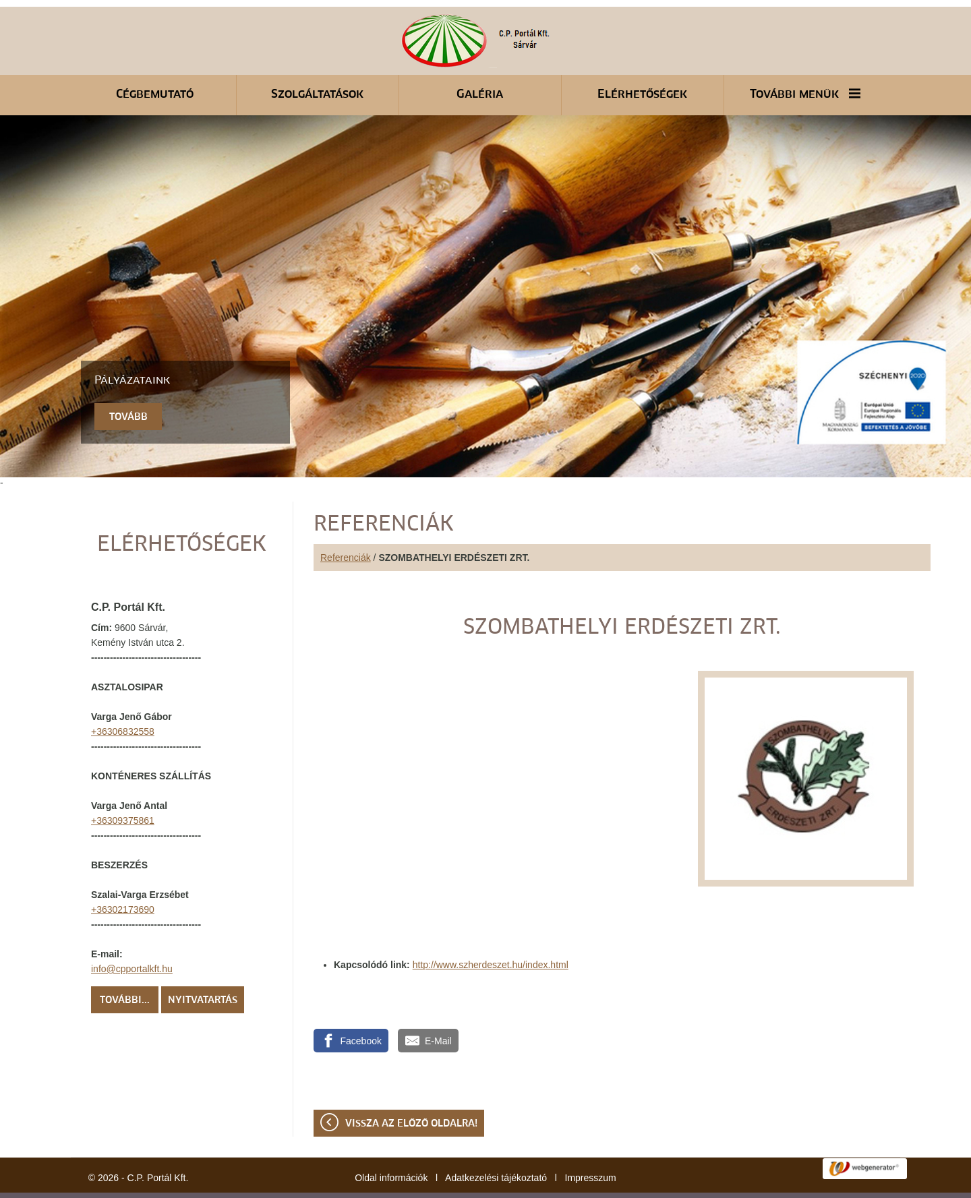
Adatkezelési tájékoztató (496, 1144)
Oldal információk (391, 1144)
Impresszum (590, 1144)
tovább (128, 383)
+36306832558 (122, 697)
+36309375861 (122, 786)
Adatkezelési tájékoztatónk (275, 1183)
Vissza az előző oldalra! (411, 1090)
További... (125, 966)
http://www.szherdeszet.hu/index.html (490, 931)
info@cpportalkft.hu (132, 935)
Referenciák (345, 523)
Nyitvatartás (202, 966)
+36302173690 (122, 875)
